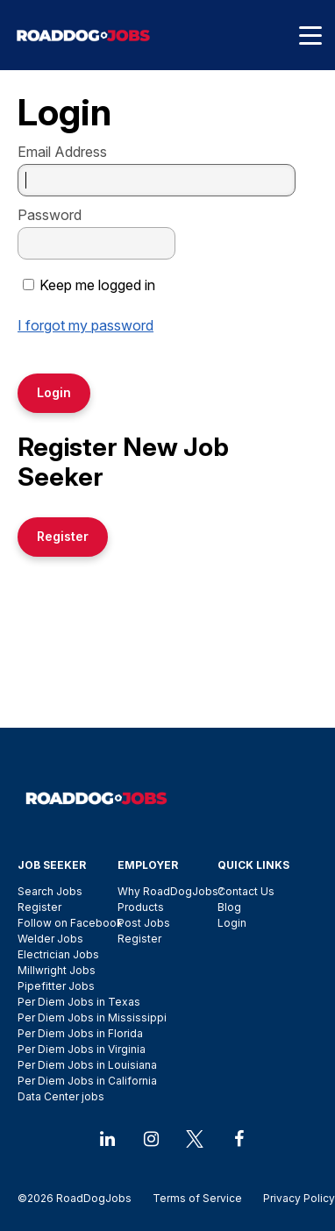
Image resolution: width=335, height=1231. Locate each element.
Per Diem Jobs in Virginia (82, 1049)
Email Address (62, 151)
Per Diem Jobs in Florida (80, 1033)
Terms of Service (197, 1198)
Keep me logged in (97, 285)
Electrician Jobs (58, 954)
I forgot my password (85, 325)
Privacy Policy (294, 1198)
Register (39, 907)
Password (50, 215)
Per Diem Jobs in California (87, 1080)
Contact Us (245, 891)
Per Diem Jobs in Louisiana (87, 1064)
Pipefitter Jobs (56, 986)
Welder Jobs (50, 938)
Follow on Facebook (70, 922)
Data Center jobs (61, 1096)
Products (141, 907)
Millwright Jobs (57, 970)
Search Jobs (50, 891)
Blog (229, 907)
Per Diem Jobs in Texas (79, 1001)
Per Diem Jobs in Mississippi (92, 1017)
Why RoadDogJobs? (171, 891)
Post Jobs (144, 922)
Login (231, 922)
